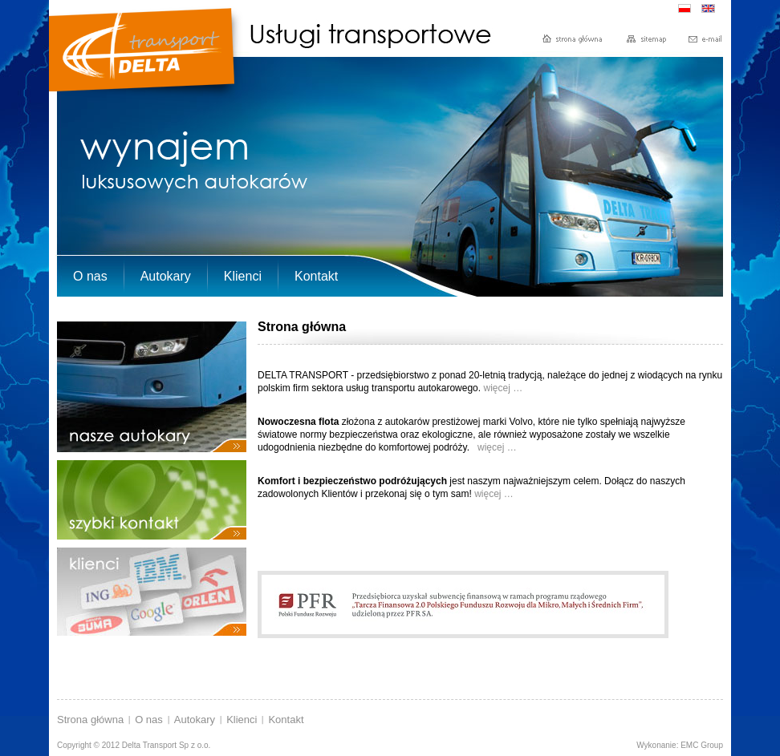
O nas (149, 720)
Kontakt (285, 720)
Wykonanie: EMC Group (679, 745)
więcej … (504, 388)
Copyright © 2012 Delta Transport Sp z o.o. (133, 745)
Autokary (194, 720)
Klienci (241, 720)
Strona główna (90, 720)
